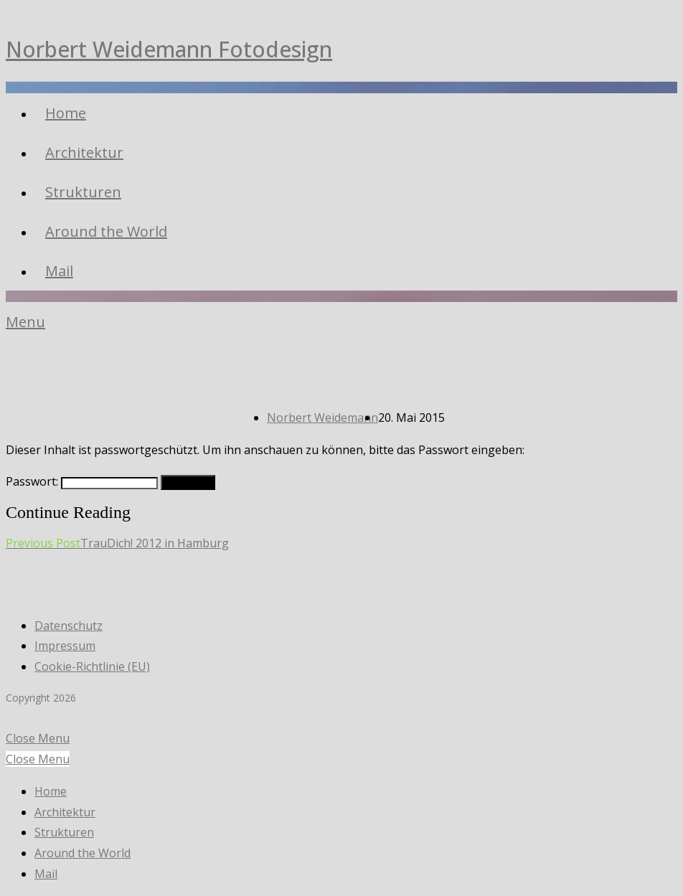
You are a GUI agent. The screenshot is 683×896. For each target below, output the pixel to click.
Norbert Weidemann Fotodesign (169, 49)
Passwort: (82, 481)
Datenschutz (68, 625)
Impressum (64, 646)
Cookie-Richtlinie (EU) (92, 666)
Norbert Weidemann (322, 417)
